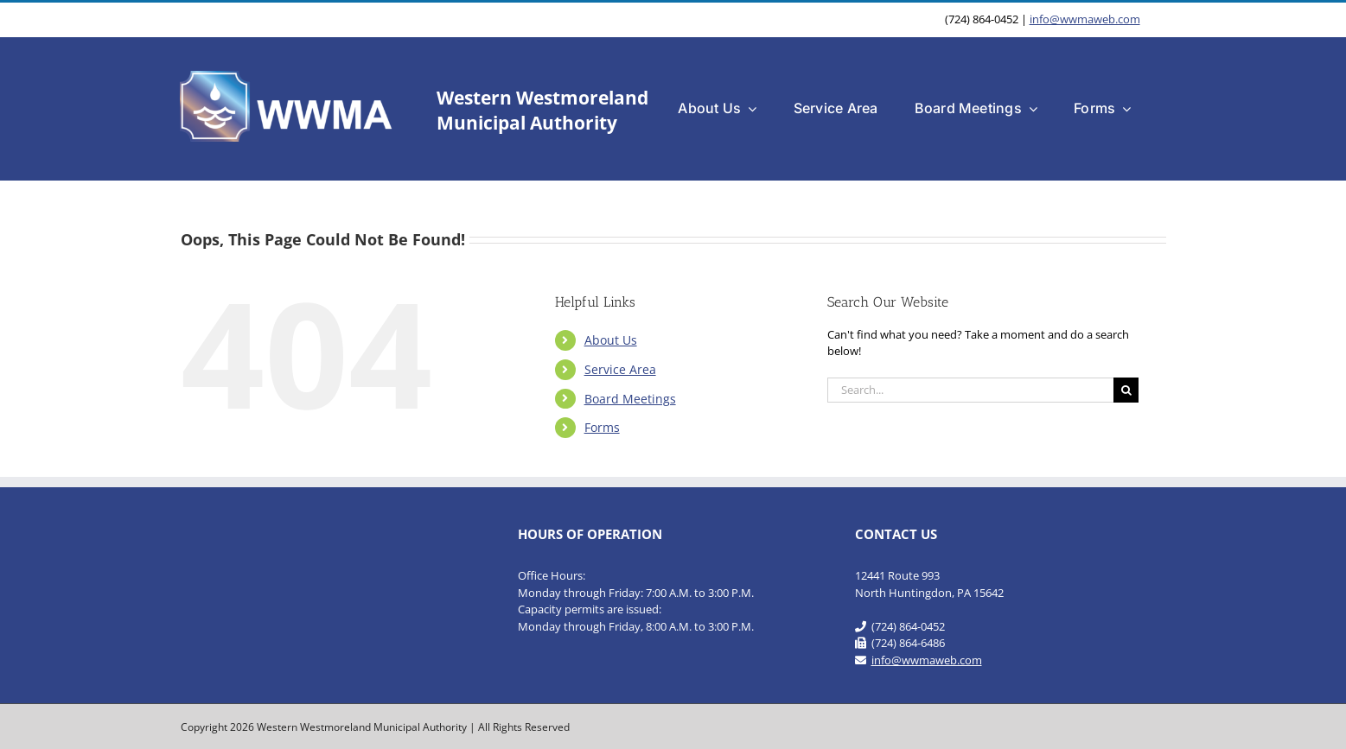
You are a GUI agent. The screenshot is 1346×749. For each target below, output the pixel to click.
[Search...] (970, 390)
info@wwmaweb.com (1085, 19)
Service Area (620, 369)
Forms (602, 427)
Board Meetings (630, 398)
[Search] (1126, 390)
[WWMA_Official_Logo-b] (288, 76)
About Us (610, 340)
